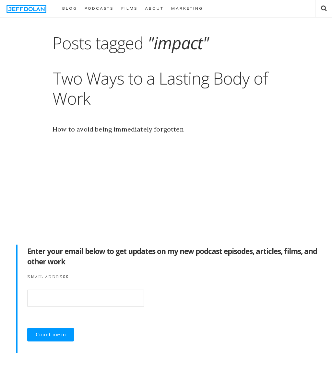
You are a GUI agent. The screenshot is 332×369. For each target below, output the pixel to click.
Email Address (48, 276)
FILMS (129, 8)
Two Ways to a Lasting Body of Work (160, 88)
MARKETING (187, 8)
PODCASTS (99, 8)
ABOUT (154, 8)
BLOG (69, 8)
